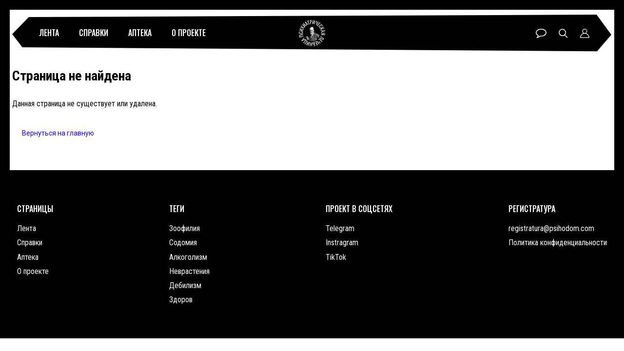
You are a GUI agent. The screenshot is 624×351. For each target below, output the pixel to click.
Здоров (181, 299)
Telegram (340, 228)
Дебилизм (185, 285)
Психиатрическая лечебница (312, 33)
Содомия (183, 242)
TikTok (336, 257)
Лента (49, 33)
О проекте (189, 33)
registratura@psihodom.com (551, 228)
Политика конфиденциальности (557, 242)
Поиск (563, 33)
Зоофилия (184, 228)
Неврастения (189, 271)
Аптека (140, 33)
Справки (93, 33)
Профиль (585, 33)
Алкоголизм (188, 257)
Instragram (342, 242)
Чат (541, 33)
